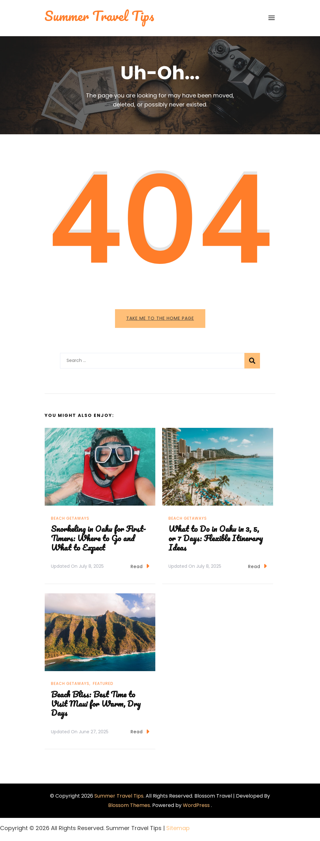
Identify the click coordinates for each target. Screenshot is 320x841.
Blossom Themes (129, 805)
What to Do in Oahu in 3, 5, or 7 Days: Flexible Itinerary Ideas (215, 538)
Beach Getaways (70, 518)
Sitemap (178, 828)
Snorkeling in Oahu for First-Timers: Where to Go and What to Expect (98, 538)
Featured (103, 683)
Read (140, 566)
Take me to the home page (160, 318)
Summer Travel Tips (118, 795)
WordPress (196, 805)
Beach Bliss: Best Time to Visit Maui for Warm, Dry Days (96, 704)
